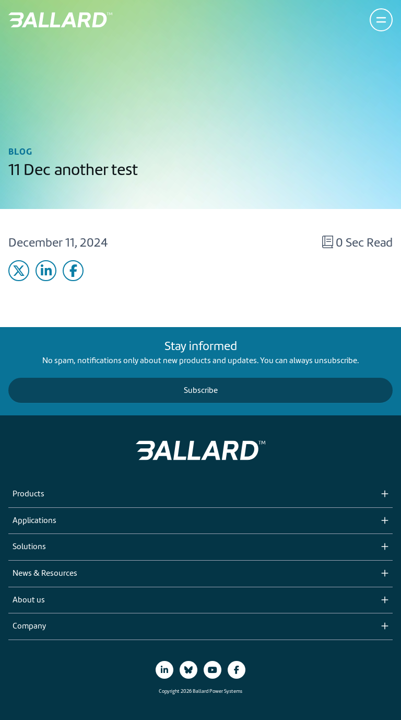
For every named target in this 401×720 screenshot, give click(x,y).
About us (29, 600)
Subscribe (201, 390)
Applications (34, 521)
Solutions (29, 547)
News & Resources (45, 573)
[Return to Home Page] (60, 19)
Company (29, 626)
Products (28, 494)
